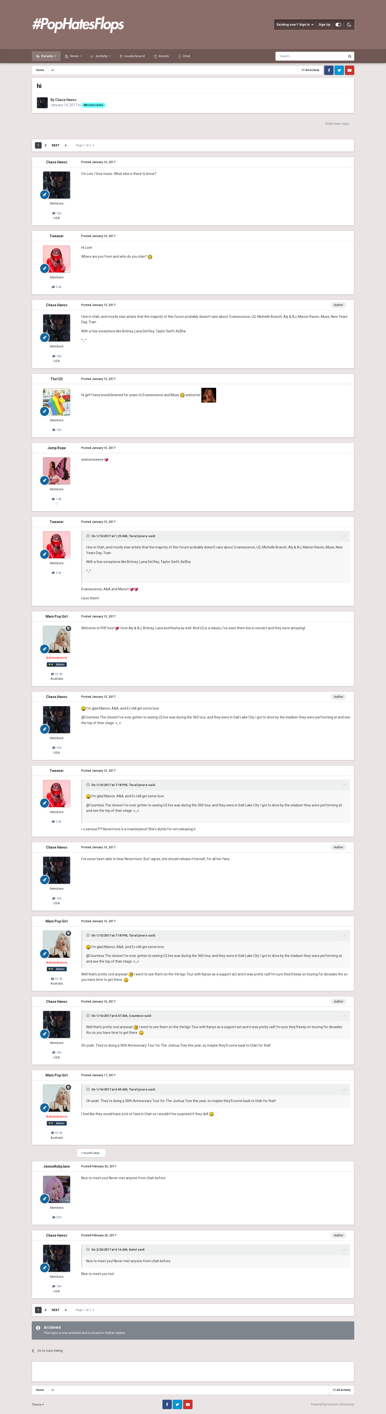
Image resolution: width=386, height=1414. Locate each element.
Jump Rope (57, 448)
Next (55, 145)
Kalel (133, 1249)
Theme (38, 1404)
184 (56, 213)
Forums (47, 56)
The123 (56, 379)
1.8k (57, 499)
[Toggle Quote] (88, 536)
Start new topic (337, 124)
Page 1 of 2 (85, 145)
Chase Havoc (66, 100)
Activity (101, 56)
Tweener (56, 236)
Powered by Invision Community (332, 1404)
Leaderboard (134, 56)
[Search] (298, 56)
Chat (186, 56)
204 (56, 1217)
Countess (136, 1016)
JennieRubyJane (56, 1166)
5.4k (57, 287)
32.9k (57, 674)
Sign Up (324, 24)
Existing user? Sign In (295, 24)
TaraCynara (138, 536)
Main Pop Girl (57, 616)
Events (163, 56)
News (74, 56)
